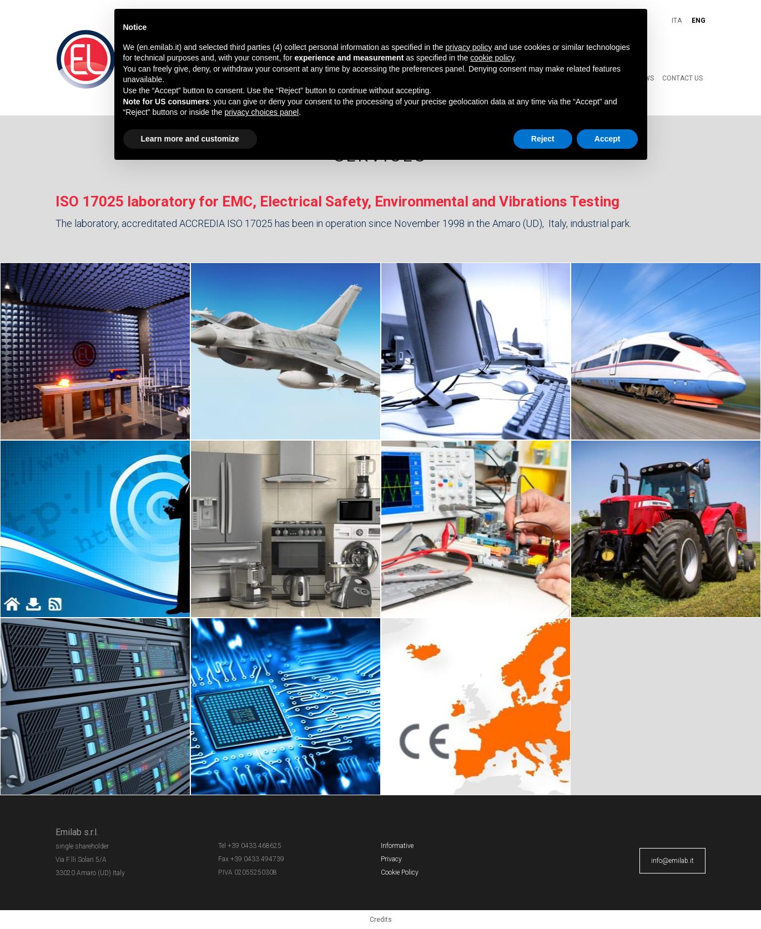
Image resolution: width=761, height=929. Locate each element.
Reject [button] (543, 138)
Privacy (391, 859)
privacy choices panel (261, 112)
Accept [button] (607, 138)
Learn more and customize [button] (190, 138)
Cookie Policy (400, 872)
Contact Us (682, 78)
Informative (397, 846)
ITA (677, 20)
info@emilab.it (672, 861)
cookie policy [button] (492, 57)
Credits (381, 919)
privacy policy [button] (469, 47)
